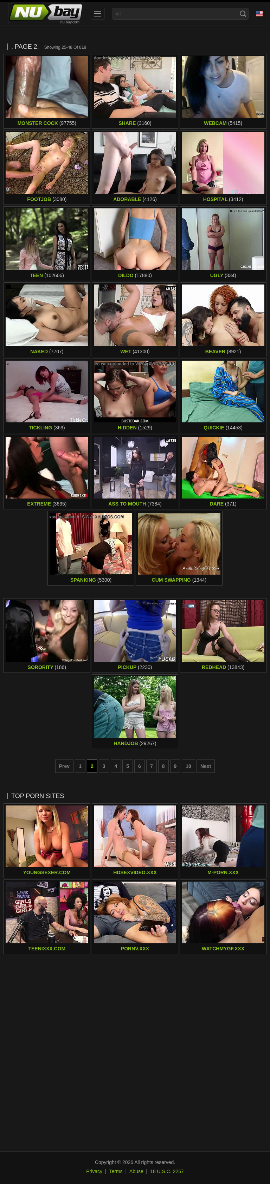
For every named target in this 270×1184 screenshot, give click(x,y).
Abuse (136, 1171)
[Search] (243, 13)
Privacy (94, 1171)
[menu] (98, 14)
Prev (64, 766)
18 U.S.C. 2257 (167, 1171)
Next (205, 766)
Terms (115, 1171)
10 (188, 766)
